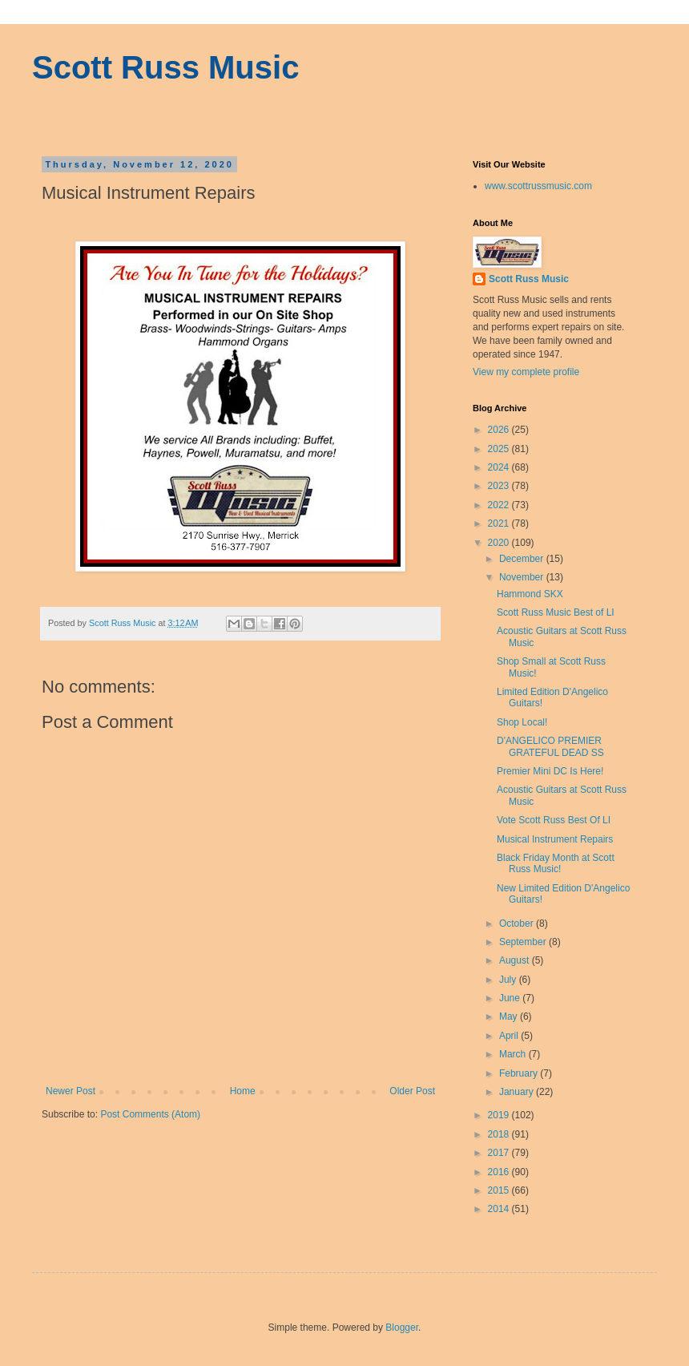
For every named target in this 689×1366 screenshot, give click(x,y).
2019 (500, 1115)
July (509, 979)
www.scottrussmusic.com (538, 186)
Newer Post (70, 1091)
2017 (500, 1152)
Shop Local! (522, 722)
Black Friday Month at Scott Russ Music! (555, 863)
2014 (500, 1208)
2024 (500, 467)
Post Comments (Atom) (150, 1114)
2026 (500, 429)
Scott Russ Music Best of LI (555, 612)
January (517, 1091)
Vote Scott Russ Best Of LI (553, 820)
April (510, 1035)
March (514, 1054)
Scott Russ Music (165, 67)
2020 (500, 542)
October (517, 923)
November (522, 577)
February (519, 1073)
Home (243, 1091)
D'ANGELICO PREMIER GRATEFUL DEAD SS (550, 746)
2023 (500, 485)
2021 (500, 523)
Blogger (401, 1327)
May (509, 1016)
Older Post (412, 1091)
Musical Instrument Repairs (555, 839)
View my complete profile (526, 372)
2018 (500, 1134)
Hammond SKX (530, 594)
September (524, 942)
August (515, 960)
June (510, 998)
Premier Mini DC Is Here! (550, 771)
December (522, 558)
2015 (500, 1190)
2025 (500, 449)
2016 (500, 1172)
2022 (500, 505)
